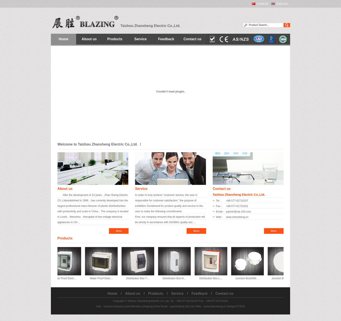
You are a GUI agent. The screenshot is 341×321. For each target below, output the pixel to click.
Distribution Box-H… (176, 278)
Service (140, 39)
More (119, 230)
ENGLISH (282, 3)
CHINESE (262, 3)
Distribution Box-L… (212, 278)
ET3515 (240, 306)
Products (114, 39)
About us (89, 39)
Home (63, 39)
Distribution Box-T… (139, 278)
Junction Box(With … (249, 278)
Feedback (166, 39)
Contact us (193, 39)
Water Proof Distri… (66, 278)
